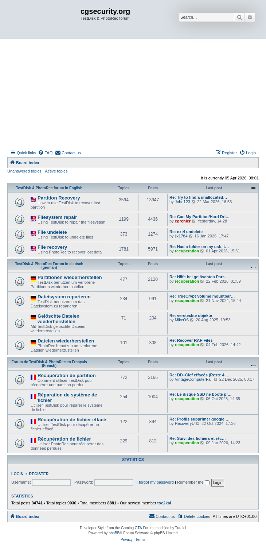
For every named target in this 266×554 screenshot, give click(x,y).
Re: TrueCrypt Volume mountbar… (202, 296)
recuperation (187, 251)
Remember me (193, 482)
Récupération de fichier (64, 439)
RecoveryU (185, 423)
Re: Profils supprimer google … (199, 419)
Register (39, 474)
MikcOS (182, 320)
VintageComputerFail (193, 379)
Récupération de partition (67, 375)
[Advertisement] (133, 94)
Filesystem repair (57, 217)
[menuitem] (45, 152)
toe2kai (164, 503)
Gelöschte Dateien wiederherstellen (58, 318)
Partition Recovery (59, 198)
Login (17, 474)
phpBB (114, 533)
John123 (182, 201)
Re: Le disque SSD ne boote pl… (200, 394)
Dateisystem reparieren (64, 296)
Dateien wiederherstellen (66, 341)
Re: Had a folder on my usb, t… (199, 246)
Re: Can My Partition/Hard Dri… (199, 216)
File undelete (52, 232)
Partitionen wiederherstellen (70, 277)
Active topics (56, 171)
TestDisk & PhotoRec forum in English (49, 188)
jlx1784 (181, 236)
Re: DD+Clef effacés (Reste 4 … (199, 375)
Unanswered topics (24, 171)
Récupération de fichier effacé (72, 419)
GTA (138, 528)
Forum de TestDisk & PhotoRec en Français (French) (49, 364)
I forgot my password (155, 482)
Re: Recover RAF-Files (191, 340)
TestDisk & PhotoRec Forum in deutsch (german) (49, 266)
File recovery (52, 247)
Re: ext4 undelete (186, 231)
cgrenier (183, 221)
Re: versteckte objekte (190, 315)
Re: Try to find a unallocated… (198, 197)
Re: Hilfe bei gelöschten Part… (198, 277)
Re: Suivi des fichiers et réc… (197, 438)
